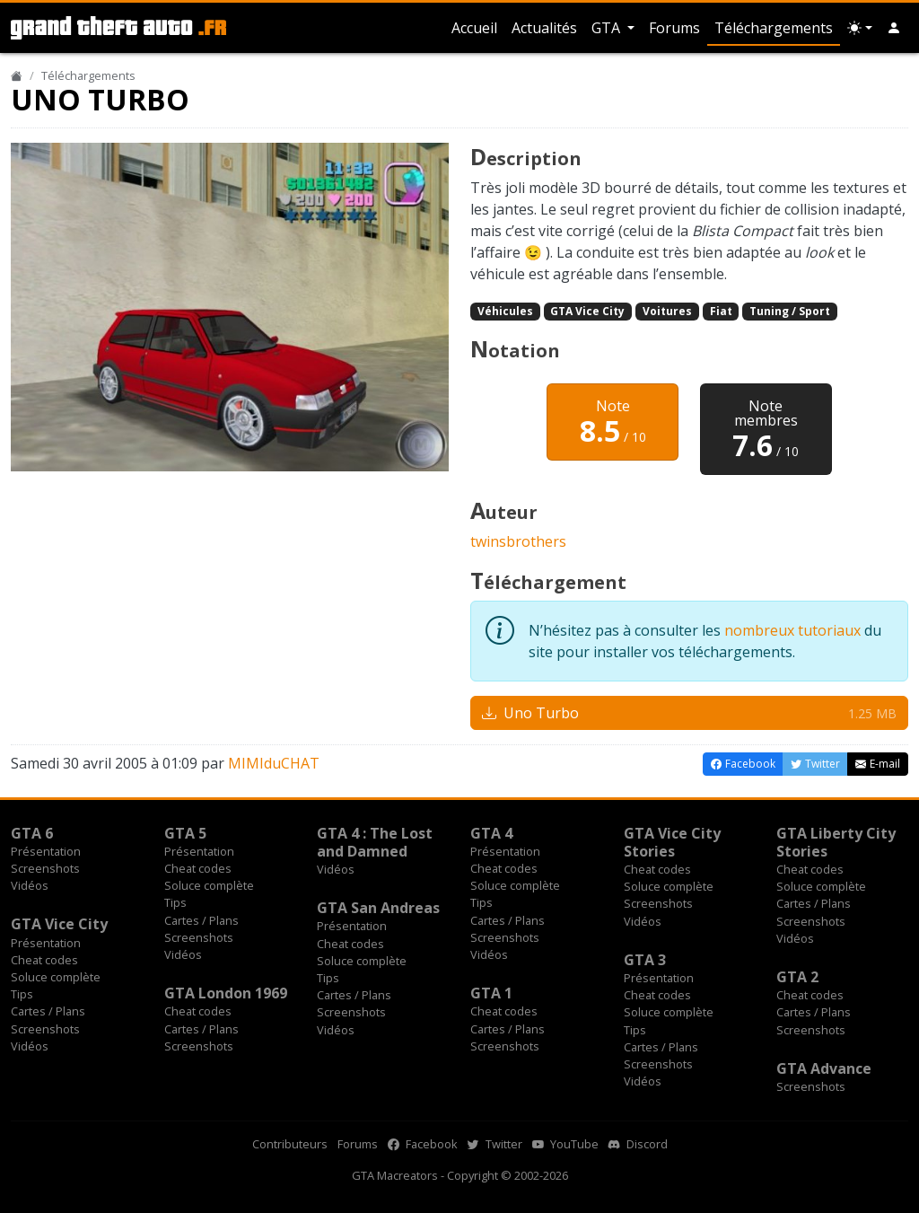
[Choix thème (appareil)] (860, 28)
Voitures (667, 311)
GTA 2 (797, 977)
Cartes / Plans (201, 920)
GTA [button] (607, 28)
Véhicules (505, 311)
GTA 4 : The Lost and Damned (375, 842)
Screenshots (45, 868)
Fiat (721, 311)
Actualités (544, 28)
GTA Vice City (587, 311)
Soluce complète (209, 885)
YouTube (565, 1144)
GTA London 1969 (225, 993)
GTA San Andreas (378, 908)
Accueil (474, 28)
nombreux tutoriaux (792, 630)
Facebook (423, 1144)
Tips (175, 902)
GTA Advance (823, 1068)
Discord (638, 1144)
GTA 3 (645, 960)
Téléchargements (773, 28)
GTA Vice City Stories (672, 842)
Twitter (495, 1144)
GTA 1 (491, 993)
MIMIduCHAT (273, 763)
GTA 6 (32, 833)
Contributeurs (290, 1144)
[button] (894, 28)
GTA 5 (185, 833)
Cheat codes (198, 868)
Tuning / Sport (789, 311)
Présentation (46, 851)
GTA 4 (491, 833)
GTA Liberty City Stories (836, 842)
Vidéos (29, 885)
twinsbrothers (518, 541)
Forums (674, 28)
